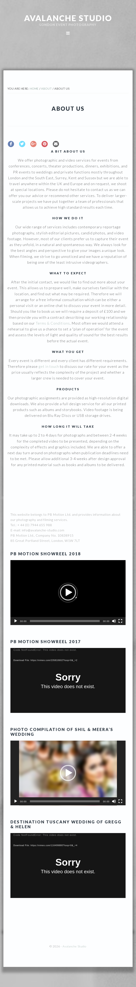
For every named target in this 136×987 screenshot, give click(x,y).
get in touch (49, 366)
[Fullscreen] (120, 621)
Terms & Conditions (53, 323)
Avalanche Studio (68, 18)
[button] (68, 592)
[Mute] (114, 621)
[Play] (16, 621)
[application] (68, 592)
